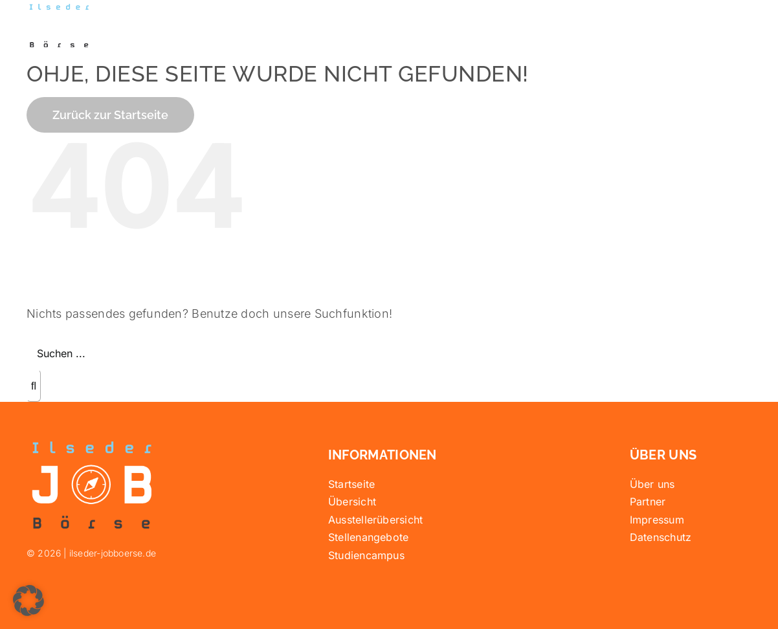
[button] (28, 600)
